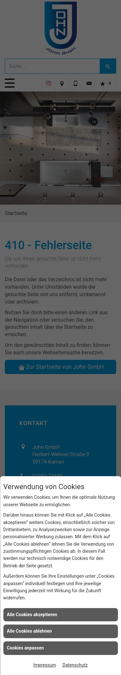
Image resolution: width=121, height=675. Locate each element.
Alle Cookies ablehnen (29, 631)
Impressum (44, 665)
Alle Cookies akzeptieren (32, 614)
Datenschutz (75, 665)
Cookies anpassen (25, 647)
